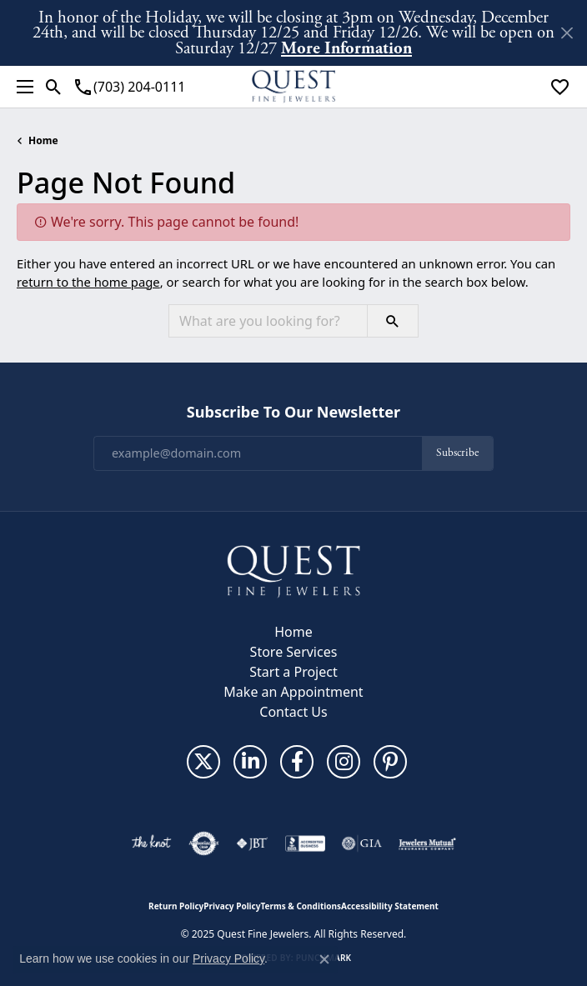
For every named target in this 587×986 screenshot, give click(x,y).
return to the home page (88, 281)
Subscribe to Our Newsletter (293, 412)
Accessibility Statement (390, 906)
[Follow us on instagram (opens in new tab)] (343, 761)
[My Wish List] (559, 86)
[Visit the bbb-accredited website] (305, 843)
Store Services (294, 652)
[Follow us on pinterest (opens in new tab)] (390, 761)
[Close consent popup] (324, 959)
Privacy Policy (231, 906)
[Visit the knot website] (151, 843)
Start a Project (293, 672)
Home (43, 140)
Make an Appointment (293, 692)
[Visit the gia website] (362, 843)
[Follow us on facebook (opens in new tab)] (297, 761)
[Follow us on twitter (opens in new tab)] (203, 761)
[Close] (566, 33)
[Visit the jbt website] (252, 843)
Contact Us (293, 712)
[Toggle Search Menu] (53, 86)
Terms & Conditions (300, 906)
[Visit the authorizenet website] (203, 843)
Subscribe (457, 453)
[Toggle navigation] (21, 86)
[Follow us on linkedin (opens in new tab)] (250, 761)
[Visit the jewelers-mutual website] (427, 843)
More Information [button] (346, 48)
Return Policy (175, 906)
